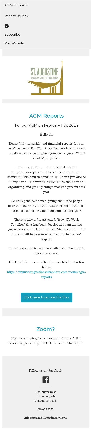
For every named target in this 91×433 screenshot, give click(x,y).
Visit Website (14, 43)
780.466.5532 (45, 409)
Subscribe (12, 34)
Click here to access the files (46, 297)
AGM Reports (46, 116)
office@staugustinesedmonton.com (45, 417)
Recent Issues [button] (16, 16)
